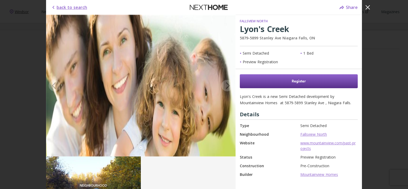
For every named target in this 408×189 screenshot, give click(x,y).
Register (299, 81)
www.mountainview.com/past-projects (328, 145)
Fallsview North (254, 21)
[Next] (227, 85)
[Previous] (54, 85)
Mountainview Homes (319, 174)
